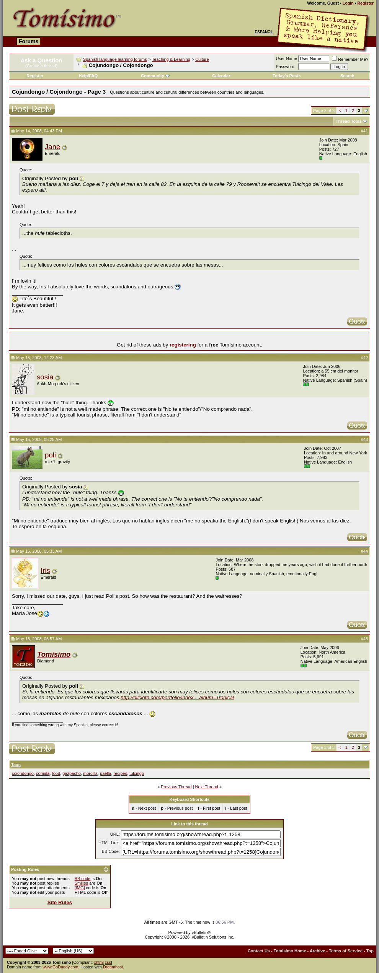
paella (105, 773)
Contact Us (259, 951)
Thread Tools (349, 121)
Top (370, 951)
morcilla (90, 773)
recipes (120, 773)
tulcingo (136, 773)
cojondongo (23, 773)
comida (42, 773)
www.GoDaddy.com (60, 967)
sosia (45, 377)
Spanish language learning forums (115, 59)
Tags (16, 764)
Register (365, 3)
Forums (28, 41)
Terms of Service (346, 951)
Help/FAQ (88, 75)
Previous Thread (176, 786)
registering (183, 345)
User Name (286, 58)
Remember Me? (350, 59)
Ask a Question (41, 60)
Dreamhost (113, 967)
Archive (317, 951)
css (108, 962)
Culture (202, 59)
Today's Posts (287, 75)
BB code (83, 878)
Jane (52, 147)
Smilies (81, 883)
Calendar (221, 75)
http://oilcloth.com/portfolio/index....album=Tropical (177, 697)
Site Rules (59, 902)
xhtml (98, 962)
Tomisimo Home (290, 951)
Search (347, 75)
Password (285, 66)
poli (50, 455)
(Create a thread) (41, 65)
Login (348, 3)
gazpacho (71, 773)
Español (264, 32)
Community (155, 75)
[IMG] (80, 887)
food (56, 773)
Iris (45, 570)
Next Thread (206, 786)
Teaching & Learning (171, 59)
